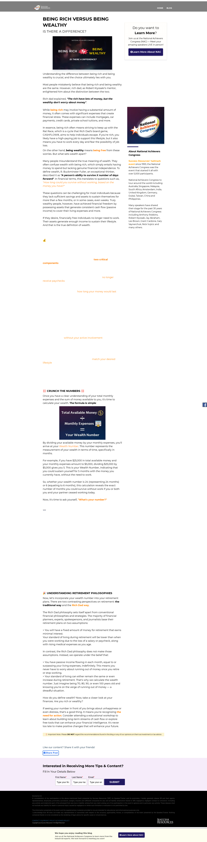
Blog (169, 8)
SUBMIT (114, 782)
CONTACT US (37, 821)
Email (91, 777)
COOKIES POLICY (63, 821)
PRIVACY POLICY (49, 821)
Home (160, 8)
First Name (60, 777)
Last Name (77, 777)
